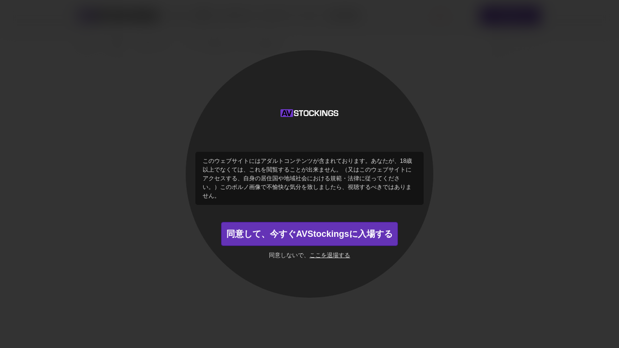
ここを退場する (330, 255)
